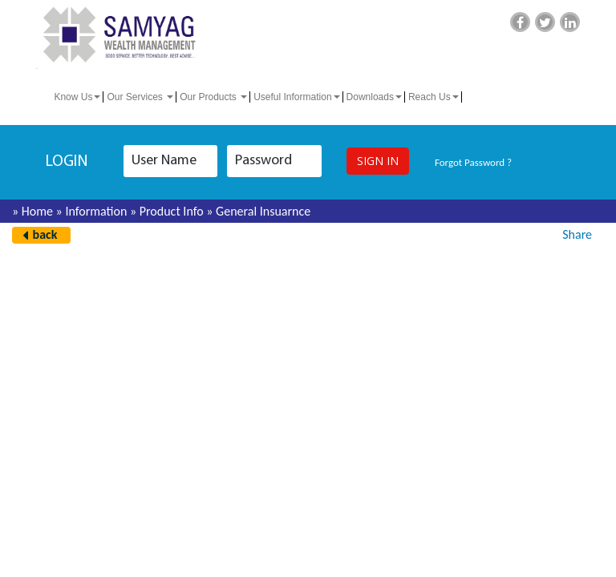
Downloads (374, 97)
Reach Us (433, 97)
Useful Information (296, 97)
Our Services (140, 97)
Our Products (213, 97)
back (45, 234)
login (67, 162)
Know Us (77, 97)
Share (577, 234)
